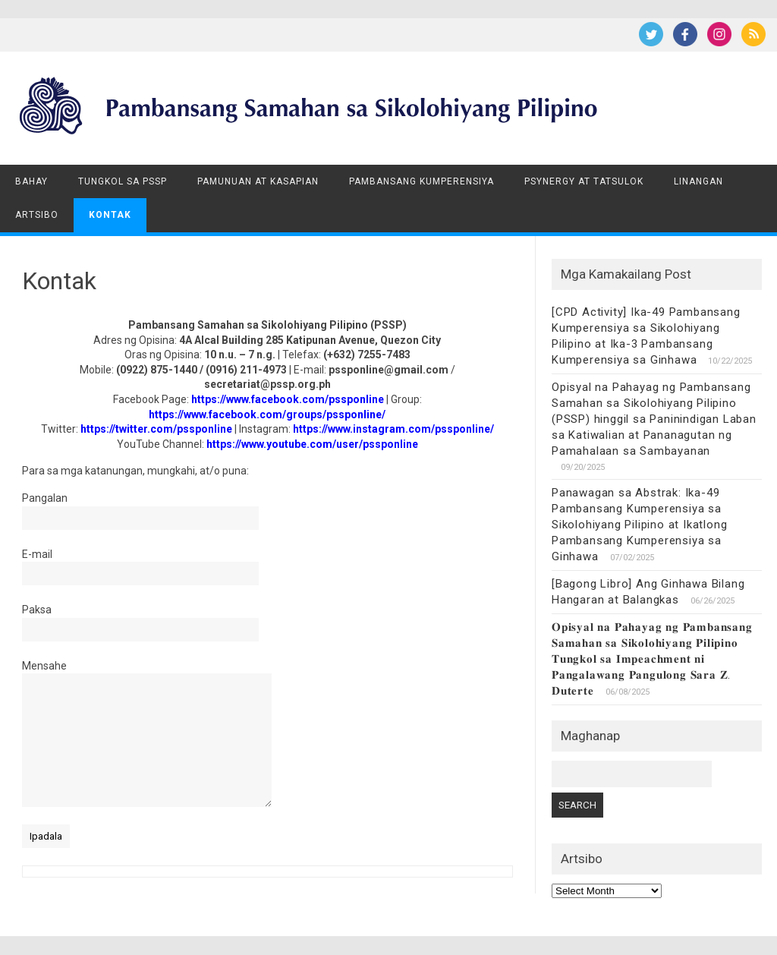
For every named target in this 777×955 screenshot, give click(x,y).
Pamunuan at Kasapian (258, 181)
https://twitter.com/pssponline (156, 429)
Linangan (698, 181)
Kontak (110, 215)
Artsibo (36, 215)
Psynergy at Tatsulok (583, 181)
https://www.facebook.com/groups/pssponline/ (267, 414)
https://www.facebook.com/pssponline (287, 399)
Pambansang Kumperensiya (421, 181)
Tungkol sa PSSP (122, 181)
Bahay (31, 181)
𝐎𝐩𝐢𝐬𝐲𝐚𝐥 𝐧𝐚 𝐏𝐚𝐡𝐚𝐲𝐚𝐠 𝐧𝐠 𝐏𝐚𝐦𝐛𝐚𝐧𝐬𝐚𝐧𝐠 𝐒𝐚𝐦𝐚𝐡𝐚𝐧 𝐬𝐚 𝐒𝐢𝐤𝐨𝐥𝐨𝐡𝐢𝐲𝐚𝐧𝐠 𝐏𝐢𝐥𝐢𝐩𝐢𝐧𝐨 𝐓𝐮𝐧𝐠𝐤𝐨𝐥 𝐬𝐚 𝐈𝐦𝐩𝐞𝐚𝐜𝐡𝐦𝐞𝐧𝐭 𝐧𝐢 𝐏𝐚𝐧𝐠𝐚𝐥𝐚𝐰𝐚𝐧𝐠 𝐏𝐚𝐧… (652, 659)
